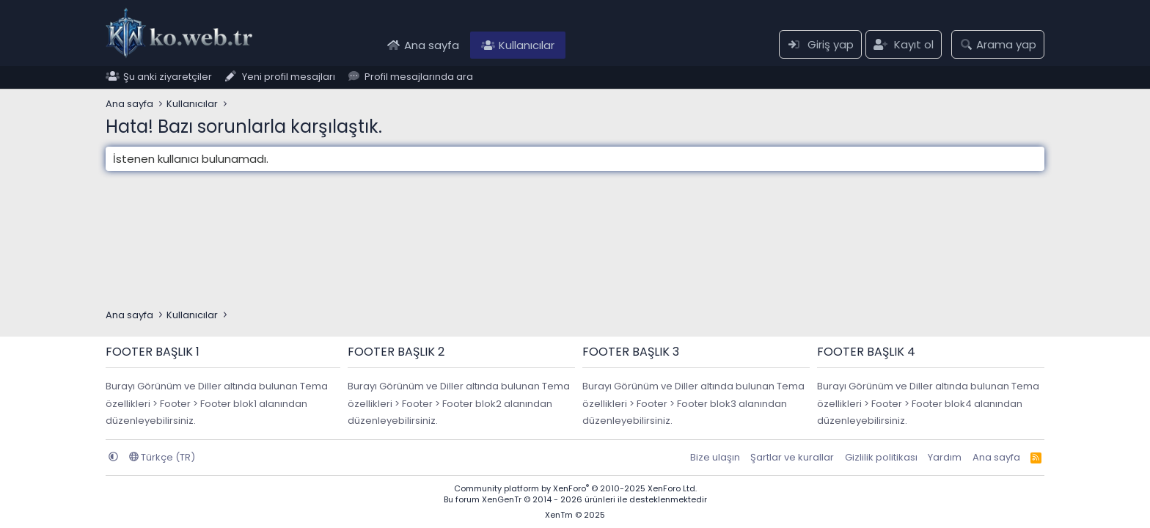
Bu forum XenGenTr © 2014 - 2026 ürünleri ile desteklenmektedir (575, 499)
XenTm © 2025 (575, 515)
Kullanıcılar (526, 45)
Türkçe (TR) (162, 457)
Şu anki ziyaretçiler (167, 77)
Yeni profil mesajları (288, 77)
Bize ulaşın (715, 457)
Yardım (945, 457)
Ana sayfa (431, 45)
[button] (113, 457)
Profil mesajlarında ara (419, 77)
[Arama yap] (997, 44)
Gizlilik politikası (881, 457)
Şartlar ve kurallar (792, 457)
